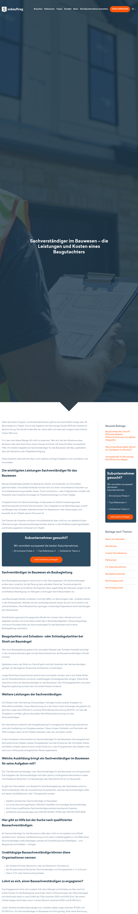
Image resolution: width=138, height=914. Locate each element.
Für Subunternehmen (115, 567)
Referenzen (49, 9)
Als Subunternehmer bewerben (94, 9)
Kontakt (67, 9)
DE (133, 9)
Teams (59, 9)
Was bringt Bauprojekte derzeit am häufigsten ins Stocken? (120, 448)
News (75, 9)
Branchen (38, 9)
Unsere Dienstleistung (116, 553)
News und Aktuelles (115, 539)
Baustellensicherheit (115, 574)
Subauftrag (12, 9)
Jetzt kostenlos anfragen (46, 560)
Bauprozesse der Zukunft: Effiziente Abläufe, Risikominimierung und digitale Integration (120, 436)
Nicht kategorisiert (114, 581)
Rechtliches (111, 546)
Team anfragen (120, 9)
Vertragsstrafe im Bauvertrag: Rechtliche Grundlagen (119, 458)
